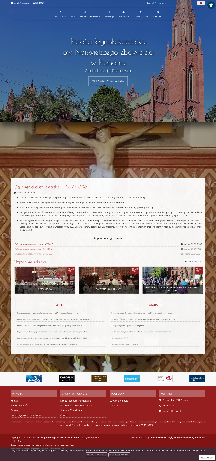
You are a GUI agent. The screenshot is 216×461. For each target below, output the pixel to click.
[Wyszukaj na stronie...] (171, 3)
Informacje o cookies (119, 454)
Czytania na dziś (119, 400)
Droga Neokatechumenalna (76, 400)
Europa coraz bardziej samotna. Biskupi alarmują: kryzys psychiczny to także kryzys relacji (49, 328)
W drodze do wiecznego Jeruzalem (109, 331)
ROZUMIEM (207, 457)
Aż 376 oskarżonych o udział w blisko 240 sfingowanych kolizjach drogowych (139, 326)
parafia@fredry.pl (21, 3)
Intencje (109, 14)
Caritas (64, 415)
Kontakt (157, 14)
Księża (14, 400)
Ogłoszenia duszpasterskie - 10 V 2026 (50, 186)
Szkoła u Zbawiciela (71, 410)
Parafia (122, 14)
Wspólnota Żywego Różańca (76, 405)
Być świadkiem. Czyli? (109, 328)
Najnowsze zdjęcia (30, 261)
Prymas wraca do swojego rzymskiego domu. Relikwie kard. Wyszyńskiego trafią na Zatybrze (52, 326)
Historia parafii (19, 405)
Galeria (114, 405)
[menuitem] (60, 13)
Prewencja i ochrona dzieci (26, 415)
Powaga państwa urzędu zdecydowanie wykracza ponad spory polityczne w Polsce (49, 324)
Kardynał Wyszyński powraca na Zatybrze (127, 324)
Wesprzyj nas (141, 14)
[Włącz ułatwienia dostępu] (210, 5)
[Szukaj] (201, 3)
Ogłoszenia (60, 14)
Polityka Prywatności (96, 454)
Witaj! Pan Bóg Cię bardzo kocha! (108, 81)
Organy (15, 410)
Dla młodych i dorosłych (85, 14)
